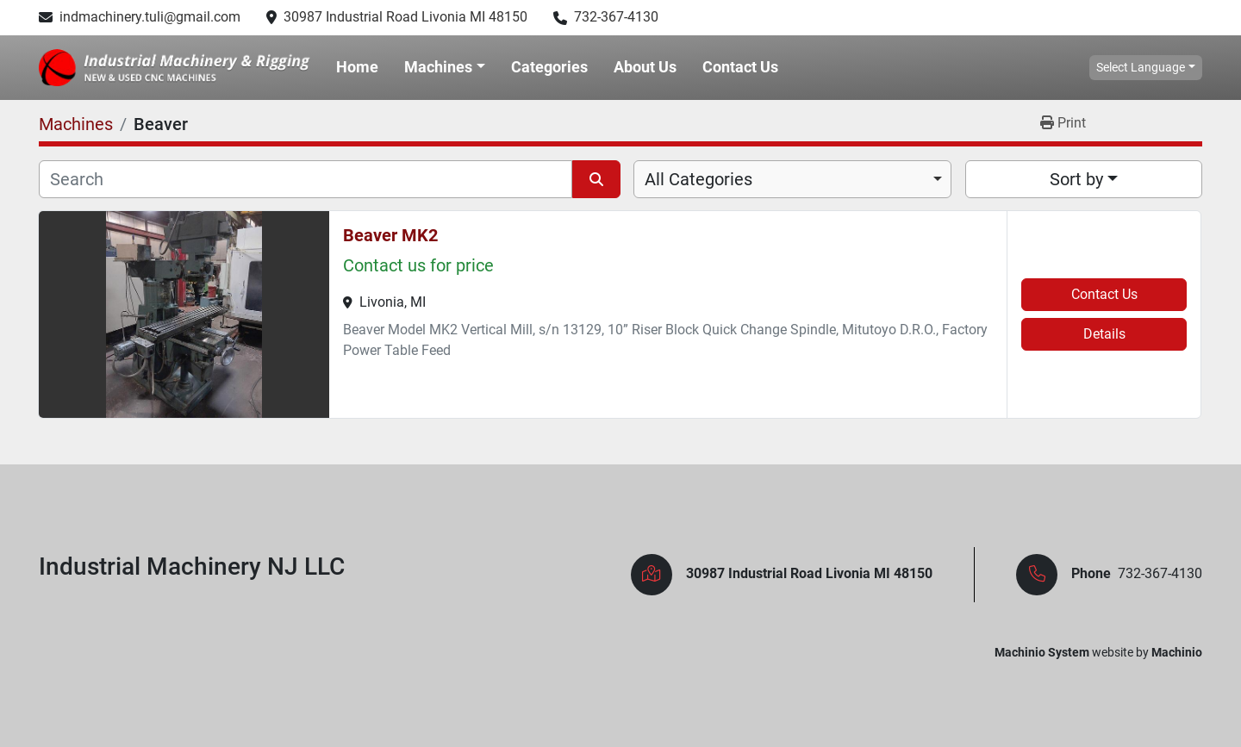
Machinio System (1042, 652)
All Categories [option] (698, 179)
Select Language (1140, 67)
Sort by (1076, 179)
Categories (549, 67)
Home (357, 67)
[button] (444, 67)
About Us (645, 67)
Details (1104, 334)
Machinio (1176, 652)
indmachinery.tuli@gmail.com (149, 17)
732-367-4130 (616, 17)
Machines (438, 67)
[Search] (305, 179)
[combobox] (792, 179)
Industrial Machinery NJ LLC (192, 566)
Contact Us (740, 67)
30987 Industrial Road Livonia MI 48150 (405, 17)
